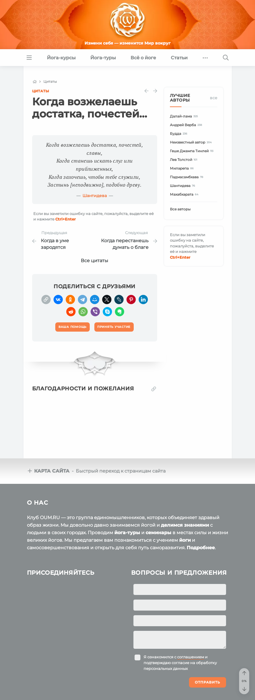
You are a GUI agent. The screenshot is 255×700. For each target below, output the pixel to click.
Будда (179, 133)
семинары (158, 532)
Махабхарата (185, 194)
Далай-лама (185, 116)
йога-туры (127, 532)
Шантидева (94, 195)
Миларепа (183, 168)
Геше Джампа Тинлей (192, 150)
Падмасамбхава (187, 176)
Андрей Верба (187, 124)
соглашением (190, 657)
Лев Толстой (184, 159)
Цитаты (40, 91)
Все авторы (180, 209)
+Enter (65, 219)
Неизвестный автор (192, 142)
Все (213, 98)
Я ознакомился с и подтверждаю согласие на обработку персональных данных (180, 663)
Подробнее (201, 547)
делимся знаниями (185, 525)
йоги (185, 540)
